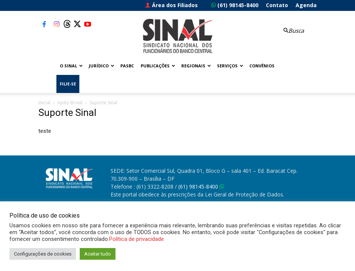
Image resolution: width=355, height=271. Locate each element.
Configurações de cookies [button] (42, 254)
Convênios (262, 66)
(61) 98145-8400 (234, 5)
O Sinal (71, 66)
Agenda (306, 5)
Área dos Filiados (171, 5)
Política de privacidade (136, 239)
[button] (293, 30)
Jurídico (101, 66)
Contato (277, 5)
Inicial (44, 102)
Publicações (158, 66)
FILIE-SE (68, 84)
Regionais (196, 66)
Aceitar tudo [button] (97, 254)
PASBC (127, 66)
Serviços (230, 66)
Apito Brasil (70, 102)
